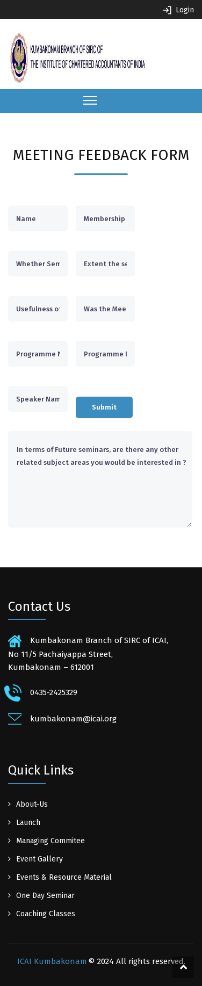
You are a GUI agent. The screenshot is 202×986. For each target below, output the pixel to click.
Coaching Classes (45, 913)
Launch (28, 822)
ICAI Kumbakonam (52, 961)
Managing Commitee (50, 840)
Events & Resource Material (64, 877)
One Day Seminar (45, 895)
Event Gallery (39, 859)
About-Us (32, 804)
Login (185, 9)
